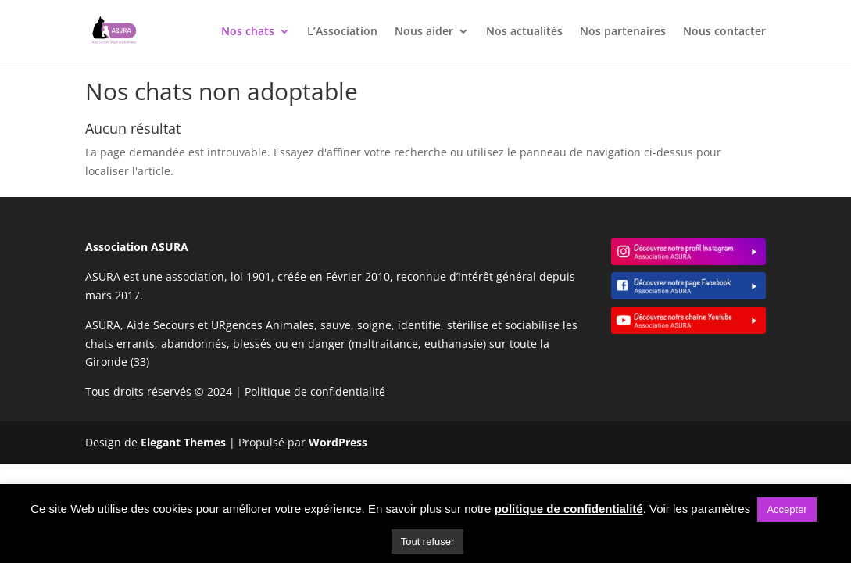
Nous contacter (724, 32)
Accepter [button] (786, 509)
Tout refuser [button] (428, 541)
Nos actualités (524, 32)
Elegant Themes (183, 442)
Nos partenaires (623, 32)
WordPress (338, 442)
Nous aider (424, 32)
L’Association (342, 32)
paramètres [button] (720, 508)
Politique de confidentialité (315, 391)
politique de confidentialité (569, 508)
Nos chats (247, 32)
